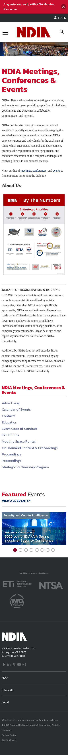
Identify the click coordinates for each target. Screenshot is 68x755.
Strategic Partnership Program (25, 467)
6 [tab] (42, 550)
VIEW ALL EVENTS (15, 500)
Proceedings (11, 454)
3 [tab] (26, 550)
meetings (26, 170)
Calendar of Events (16, 409)
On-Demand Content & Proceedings (30, 448)
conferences (39, 170)
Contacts (8, 416)
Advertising (11, 403)
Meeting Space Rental (19, 441)
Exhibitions (10, 435)
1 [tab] (15, 550)
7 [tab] (48, 550)
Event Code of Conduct (19, 428)
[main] (34, 306)
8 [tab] (53, 550)
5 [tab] (37, 550)
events (56, 170)
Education (9, 422)
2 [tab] (20, 550)
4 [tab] (31, 550)
